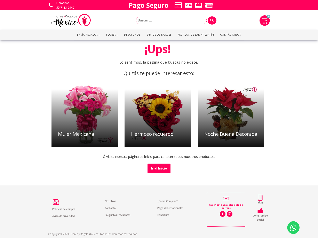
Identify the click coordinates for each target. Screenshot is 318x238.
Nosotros (110, 201)
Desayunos (132, 34)
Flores (111, 34)
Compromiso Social (260, 217)
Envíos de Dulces (159, 34)
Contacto (110, 208)
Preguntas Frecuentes (117, 215)
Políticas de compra (63, 209)
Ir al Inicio (159, 168)
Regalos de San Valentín (196, 34)
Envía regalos (87, 34)
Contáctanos (230, 34)
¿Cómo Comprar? (167, 201)
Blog (260, 202)
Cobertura (163, 215)
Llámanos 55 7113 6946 (65, 5)
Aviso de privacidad (63, 216)
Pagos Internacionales (170, 208)
